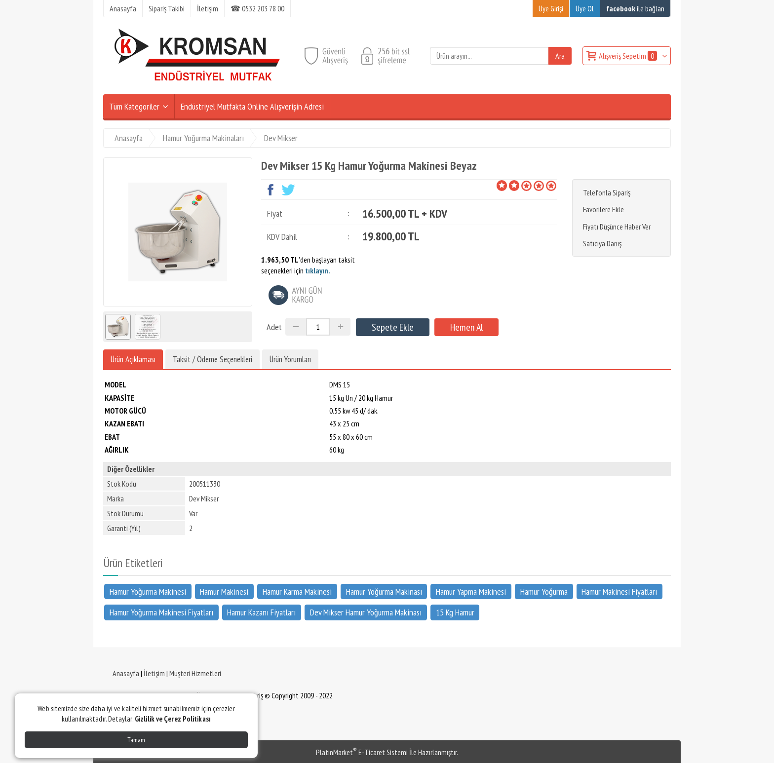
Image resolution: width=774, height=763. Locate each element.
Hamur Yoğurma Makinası (384, 591)
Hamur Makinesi (224, 591)
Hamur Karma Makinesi (297, 591)
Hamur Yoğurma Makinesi (148, 591)
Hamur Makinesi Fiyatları (619, 591)
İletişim (154, 673)
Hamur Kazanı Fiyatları (261, 611)
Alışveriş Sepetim (628, 56)
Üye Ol (585, 8)
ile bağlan (635, 8)
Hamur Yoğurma (544, 591)
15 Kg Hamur (455, 611)
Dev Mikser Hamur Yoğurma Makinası (366, 611)
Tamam (136, 739)
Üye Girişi (551, 8)
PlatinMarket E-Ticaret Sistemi (362, 752)
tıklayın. (317, 270)
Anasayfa (126, 673)
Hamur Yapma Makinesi (471, 591)
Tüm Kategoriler (134, 106)
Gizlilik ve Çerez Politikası (173, 719)
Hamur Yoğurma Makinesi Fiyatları (161, 611)
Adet (274, 327)
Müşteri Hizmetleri (195, 673)
